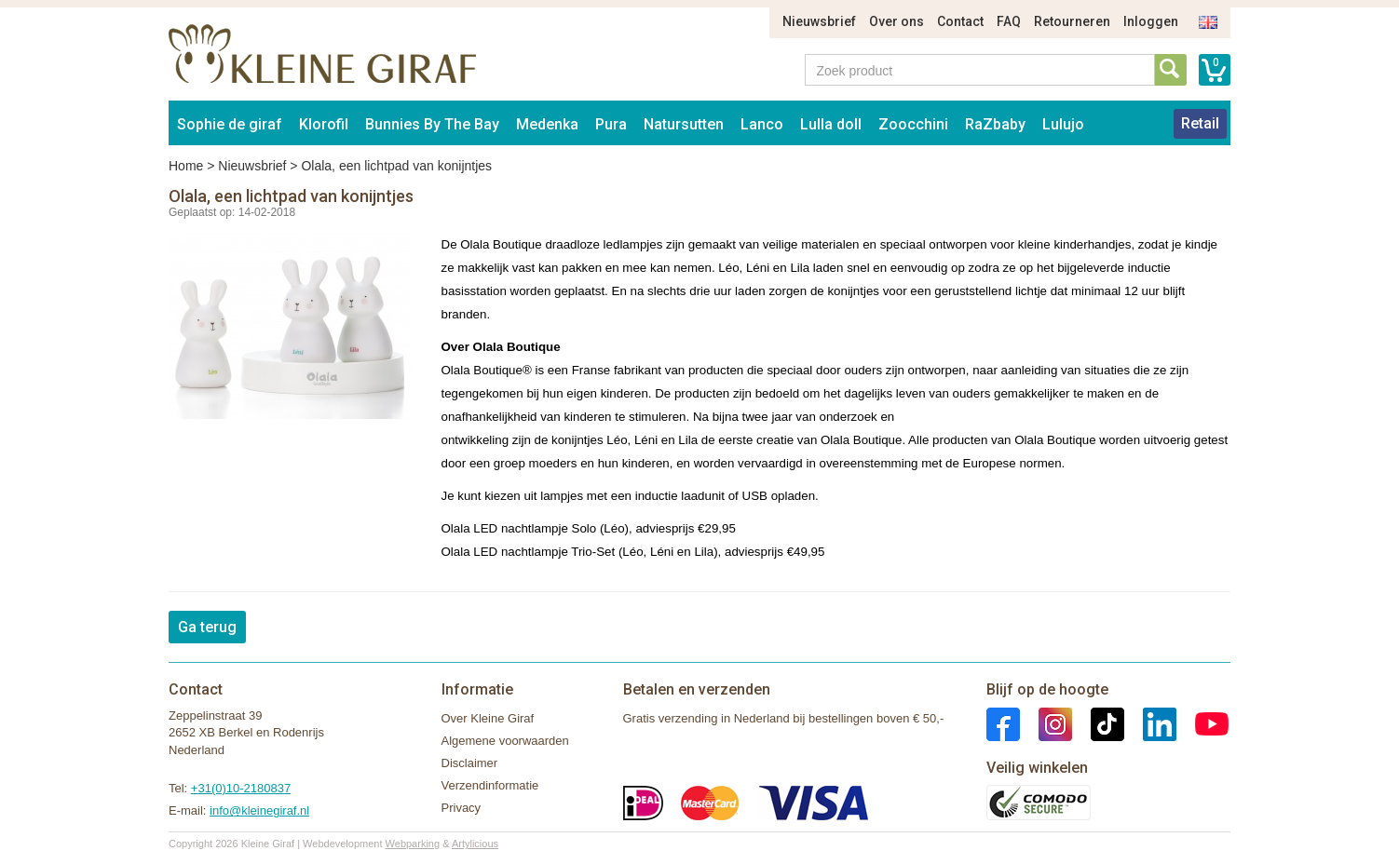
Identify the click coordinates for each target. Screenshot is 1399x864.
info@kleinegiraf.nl (259, 810)
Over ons (896, 21)
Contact (960, 21)
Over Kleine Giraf (488, 718)
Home (186, 165)
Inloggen (1150, 21)
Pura (611, 124)
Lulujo (1063, 124)
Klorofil (323, 124)
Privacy (461, 808)
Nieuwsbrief (819, 21)
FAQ (1009, 21)
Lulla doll (831, 124)
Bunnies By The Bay (432, 124)
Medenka (547, 124)
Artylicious (475, 843)
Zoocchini (913, 124)
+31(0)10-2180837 (241, 788)
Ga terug (207, 627)
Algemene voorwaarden (505, 741)
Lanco (761, 124)
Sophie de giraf (229, 124)
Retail (1200, 123)
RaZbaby (995, 124)
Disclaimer (469, 763)
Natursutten (684, 124)
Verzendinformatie (490, 785)
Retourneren (1072, 21)
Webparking (413, 843)
